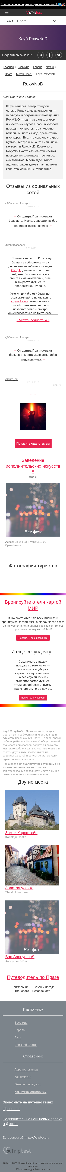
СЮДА (16, 270)
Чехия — (11, 21)
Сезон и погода (44, 987)
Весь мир (23, 66)
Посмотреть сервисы (33, 697)
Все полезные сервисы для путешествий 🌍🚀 (33, 4)
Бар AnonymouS (19, 957)
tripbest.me (11, 1109)
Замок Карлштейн (21, 832)
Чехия (50, 66)
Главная (9, 66)
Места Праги (24, 73)
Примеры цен (20, 987)
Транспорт (22, 991)
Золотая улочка (19, 888)
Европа (37, 66)
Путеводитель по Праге (33, 977)
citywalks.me (19, 301)
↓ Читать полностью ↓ (33, 320)
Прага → (24, 21)
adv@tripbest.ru (38, 1137)
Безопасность (41, 991)
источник (57, 385)
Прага (8, 73)
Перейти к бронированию (33, 637)
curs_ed (11, 378)
